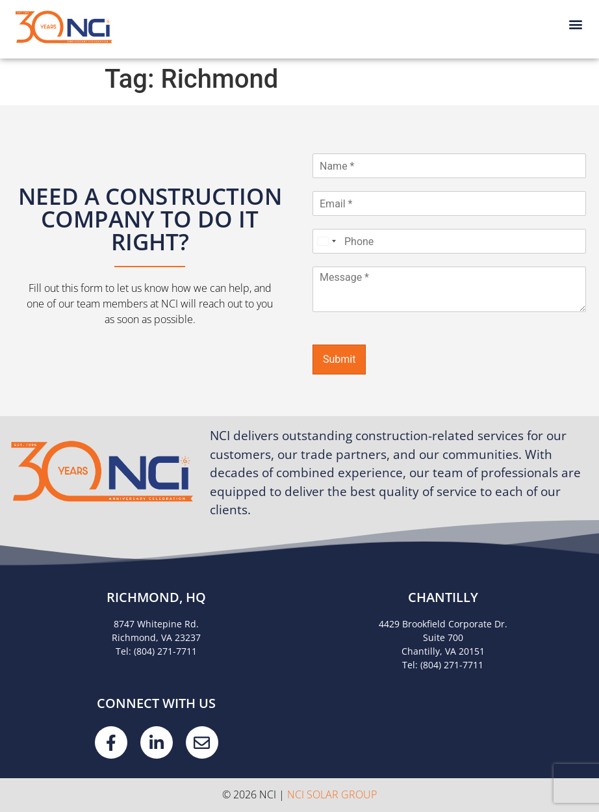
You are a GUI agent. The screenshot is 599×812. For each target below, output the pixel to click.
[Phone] (449, 241)
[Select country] (326, 241)
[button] (575, 23)
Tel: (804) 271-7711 (156, 651)
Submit (339, 359)
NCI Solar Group (332, 794)
